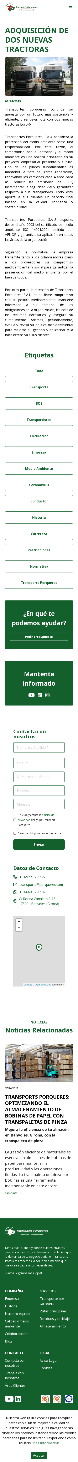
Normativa (39, 566)
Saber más (13, 1193)
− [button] (19, 928)
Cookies (46, 1368)
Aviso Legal (48, 1360)
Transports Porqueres (39, 582)
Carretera (39, 533)
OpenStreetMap (43, 984)
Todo (39, 371)
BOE (39, 403)
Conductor (39, 501)
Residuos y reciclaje (55, 1318)
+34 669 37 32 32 (29, 892)
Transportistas (39, 419)
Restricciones (39, 550)
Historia (39, 517)
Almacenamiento (53, 1326)
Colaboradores (16, 1333)
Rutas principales (53, 1311)
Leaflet (27, 984)
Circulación (39, 436)
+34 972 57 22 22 (29, 877)
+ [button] (19, 922)
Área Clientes (15, 1385)
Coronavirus (39, 485)
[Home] (21, 7)
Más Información (45, 1443)
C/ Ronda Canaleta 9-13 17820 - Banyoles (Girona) (36, 901)
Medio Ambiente (39, 468)
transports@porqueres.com (38, 884)
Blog (8, 1341)
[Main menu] (70, 8)
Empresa (39, 452)
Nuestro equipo (17, 1313)
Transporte (39, 387)
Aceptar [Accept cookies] (39, 1455)
